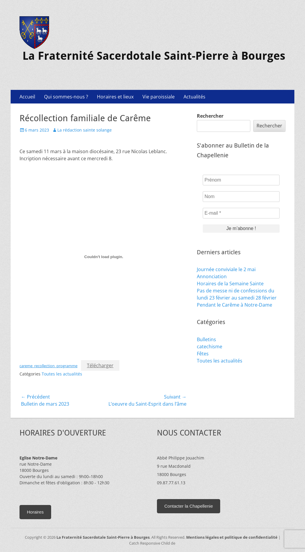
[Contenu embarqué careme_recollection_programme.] (104, 256)
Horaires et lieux (115, 96)
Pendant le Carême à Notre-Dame (234, 305)
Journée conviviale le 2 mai (226, 269)
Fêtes (203, 353)
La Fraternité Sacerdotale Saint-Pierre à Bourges (153, 55)
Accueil (27, 96)
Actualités (194, 96)
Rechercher (210, 116)
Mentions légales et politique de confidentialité (232, 537)
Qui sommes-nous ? (66, 96)
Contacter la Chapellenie (188, 506)
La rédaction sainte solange (84, 130)
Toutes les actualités (62, 374)
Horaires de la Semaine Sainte (230, 283)
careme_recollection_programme (48, 365)
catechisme (209, 346)
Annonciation (212, 276)
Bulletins (206, 339)
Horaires (35, 511)
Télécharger (100, 365)
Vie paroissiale (158, 96)
